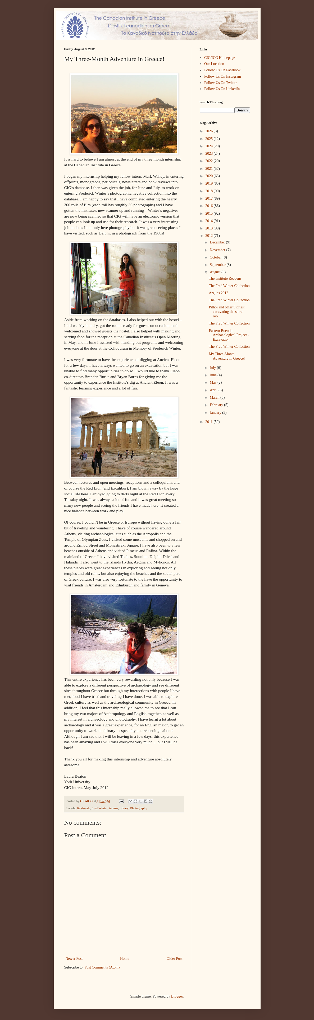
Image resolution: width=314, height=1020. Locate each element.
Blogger (177, 996)
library (124, 808)
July (213, 368)
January (216, 413)
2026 (209, 131)
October (216, 257)
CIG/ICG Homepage (219, 58)
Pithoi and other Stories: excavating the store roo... (227, 311)
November (218, 250)
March (215, 397)
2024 (209, 146)
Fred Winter (99, 808)
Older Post (175, 959)
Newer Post (74, 959)
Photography (138, 808)
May (213, 382)
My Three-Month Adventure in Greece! (227, 356)
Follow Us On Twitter (220, 83)
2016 (209, 206)
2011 (209, 422)
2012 (209, 236)
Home (124, 959)
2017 (209, 198)
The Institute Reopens (225, 278)
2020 (209, 176)
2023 (209, 154)
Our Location (214, 64)
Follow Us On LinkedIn (222, 89)
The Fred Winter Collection (229, 286)
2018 (209, 191)
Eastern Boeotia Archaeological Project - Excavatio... (229, 335)
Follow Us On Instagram (222, 76)
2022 (209, 161)
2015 (209, 213)
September (218, 265)
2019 (209, 183)
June (213, 375)
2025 (209, 139)
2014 (209, 221)
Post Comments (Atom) (102, 967)
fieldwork (83, 808)
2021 (209, 169)
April (214, 390)
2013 (209, 228)
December (218, 242)
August (215, 272)
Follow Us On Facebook (222, 70)
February (217, 405)
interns (113, 808)
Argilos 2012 (218, 293)
